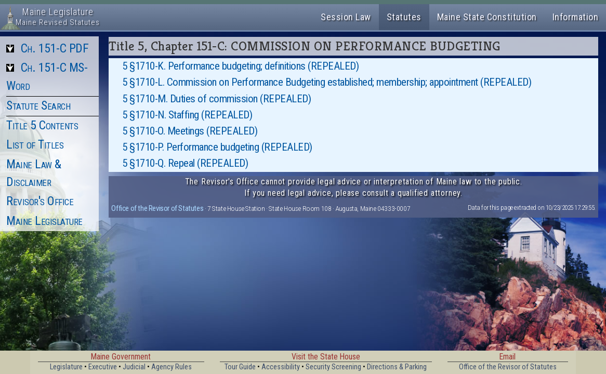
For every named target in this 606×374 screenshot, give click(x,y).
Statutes (404, 16)
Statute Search (38, 105)
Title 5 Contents (42, 125)
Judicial (134, 367)
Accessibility (280, 367)
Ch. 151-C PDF (55, 48)
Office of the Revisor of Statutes (157, 208)
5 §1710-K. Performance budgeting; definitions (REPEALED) (240, 66)
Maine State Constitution (487, 16)
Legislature (66, 367)
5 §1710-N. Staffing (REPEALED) (187, 115)
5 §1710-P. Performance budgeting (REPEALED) (217, 147)
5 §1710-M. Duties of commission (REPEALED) (216, 98)
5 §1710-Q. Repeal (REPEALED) (185, 163)
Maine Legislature (44, 220)
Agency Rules (171, 367)
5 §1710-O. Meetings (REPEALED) (189, 131)
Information (575, 16)
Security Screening (333, 367)
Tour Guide (240, 367)
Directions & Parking (397, 367)
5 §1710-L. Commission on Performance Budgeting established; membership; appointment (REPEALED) (326, 82)
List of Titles (34, 144)
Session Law (346, 16)
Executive (102, 367)
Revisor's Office (39, 201)
